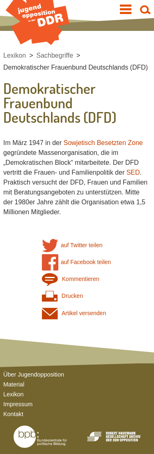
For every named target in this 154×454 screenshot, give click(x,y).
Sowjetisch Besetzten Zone (103, 142)
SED (133, 172)
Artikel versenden (74, 313)
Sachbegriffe (55, 55)
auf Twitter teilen (72, 245)
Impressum (17, 404)
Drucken (62, 296)
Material (13, 384)
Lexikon (14, 55)
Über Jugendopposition (33, 374)
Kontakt (13, 414)
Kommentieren (70, 279)
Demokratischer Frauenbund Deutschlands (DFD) (75, 67)
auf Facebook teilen (76, 262)
